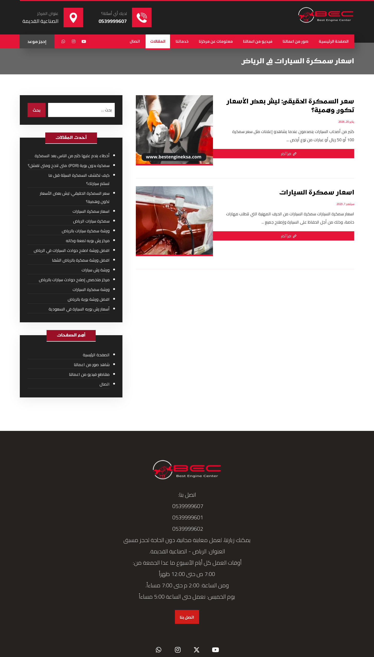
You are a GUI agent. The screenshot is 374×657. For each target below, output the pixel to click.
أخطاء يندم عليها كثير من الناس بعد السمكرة (72, 155)
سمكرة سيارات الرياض (91, 221)
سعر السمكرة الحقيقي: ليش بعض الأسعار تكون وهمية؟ (75, 197)
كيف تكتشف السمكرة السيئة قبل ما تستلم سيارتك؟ (79, 179)
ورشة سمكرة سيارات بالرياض (86, 231)
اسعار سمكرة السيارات (91, 211)
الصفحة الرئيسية (96, 355)
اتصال (105, 384)
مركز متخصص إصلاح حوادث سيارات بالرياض (74, 279)
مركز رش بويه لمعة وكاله (88, 240)
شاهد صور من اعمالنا (92, 364)
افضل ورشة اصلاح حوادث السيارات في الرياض (72, 250)
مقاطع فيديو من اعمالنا (89, 374)
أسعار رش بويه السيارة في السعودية (79, 309)
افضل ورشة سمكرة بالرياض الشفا (81, 260)
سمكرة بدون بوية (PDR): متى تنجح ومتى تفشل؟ (69, 165)
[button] (84, 41)
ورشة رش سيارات (96, 270)
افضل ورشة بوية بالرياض (89, 299)
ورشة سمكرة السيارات (91, 289)
